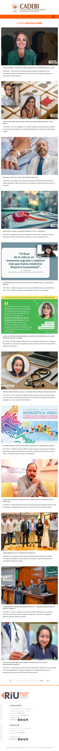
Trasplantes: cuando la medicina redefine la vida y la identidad (24, 231)
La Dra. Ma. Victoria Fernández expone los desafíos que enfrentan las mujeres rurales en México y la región (29, 337)
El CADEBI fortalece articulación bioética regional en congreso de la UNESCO (29, 445)
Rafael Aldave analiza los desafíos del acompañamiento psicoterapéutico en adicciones (28, 500)
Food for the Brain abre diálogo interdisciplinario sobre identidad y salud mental (28, 122)
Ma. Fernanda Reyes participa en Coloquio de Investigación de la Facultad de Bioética (28, 283)
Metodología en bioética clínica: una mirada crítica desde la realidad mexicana (29, 392)
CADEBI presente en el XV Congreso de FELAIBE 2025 (19, 553)
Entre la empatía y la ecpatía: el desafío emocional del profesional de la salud (29, 68)
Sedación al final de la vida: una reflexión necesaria (20, 177)
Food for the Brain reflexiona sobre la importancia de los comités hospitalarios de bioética (25, 663)
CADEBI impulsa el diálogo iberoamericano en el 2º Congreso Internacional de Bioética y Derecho (29, 607)
